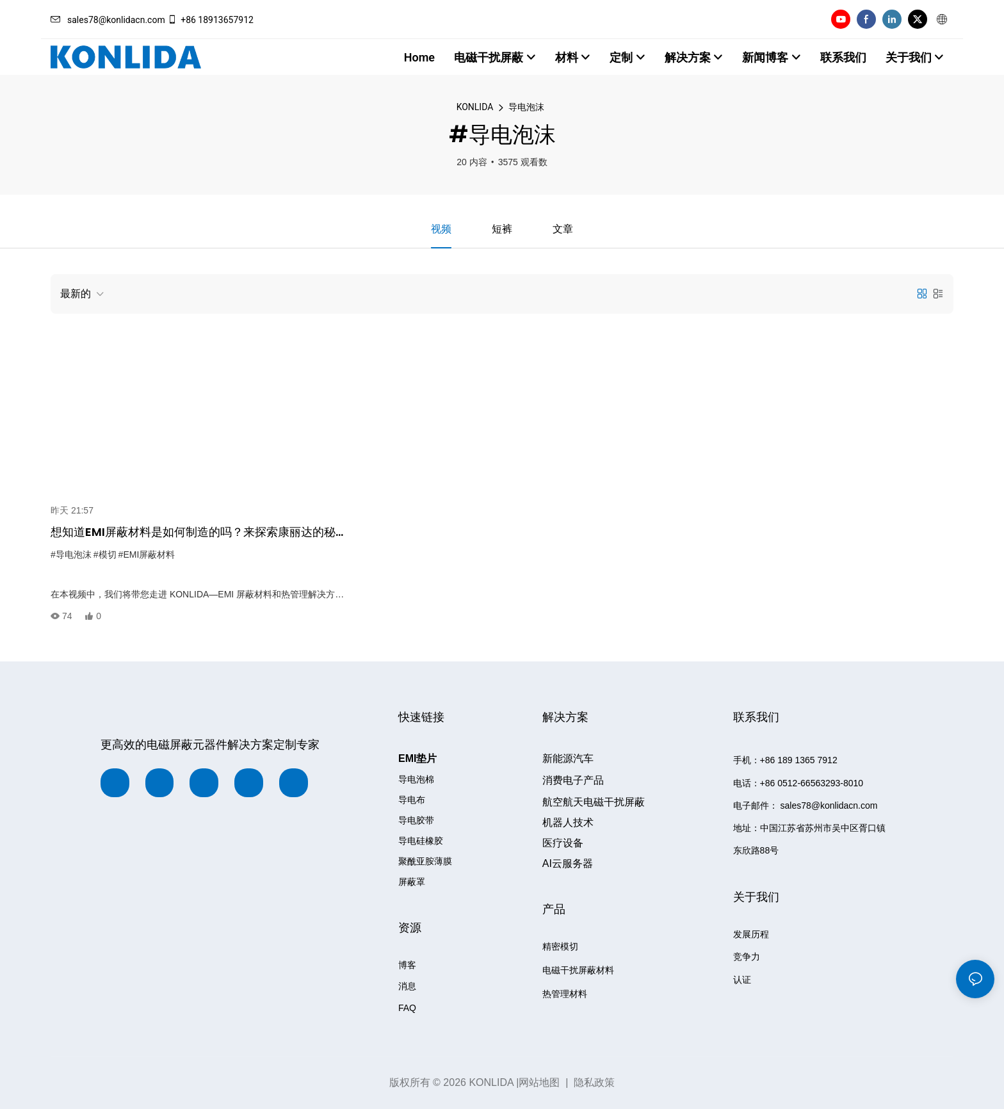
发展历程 (751, 934)
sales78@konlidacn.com (108, 20)
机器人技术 (568, 822)
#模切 (105, 554)
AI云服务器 (567, 863)
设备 (562, 843)
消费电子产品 (573, 780)
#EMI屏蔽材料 (146, 554)
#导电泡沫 (71, 554)
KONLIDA (475, 107)
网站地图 (539, 1082)
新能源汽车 (568, 759)
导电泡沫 (526, 107)
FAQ (407, 1008)
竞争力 (746, 957)
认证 (742, 980)
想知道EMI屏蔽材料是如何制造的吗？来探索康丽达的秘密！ (193, 533)
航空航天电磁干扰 (593, 802)
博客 (407, 965)
